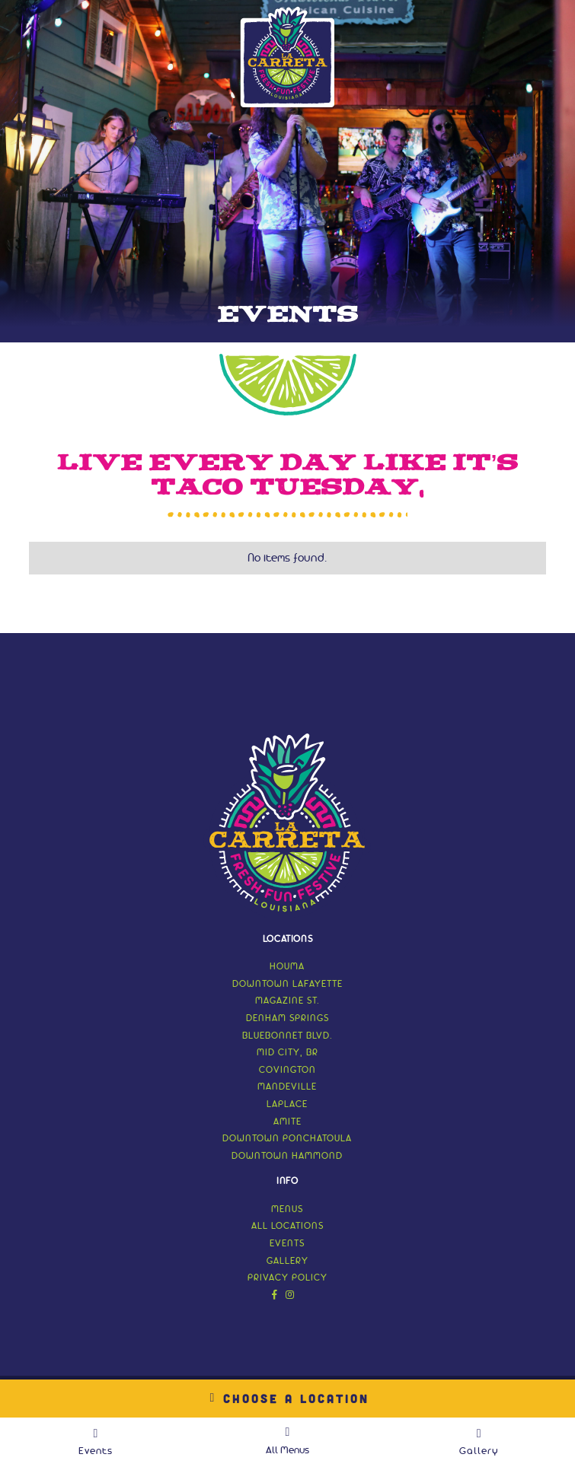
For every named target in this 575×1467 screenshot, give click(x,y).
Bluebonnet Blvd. (287, 1036)
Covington (287, 1070)
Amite (287, 1122)
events (287, 1244)
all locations (287, 1226)
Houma (287, 967)
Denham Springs (287, 1018)
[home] (288, 57)
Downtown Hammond (287, 1156)
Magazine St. (287, 1001)
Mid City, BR (287, 1053)
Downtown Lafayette (287, 984)
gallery (287, 1261)
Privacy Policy (287, 1278)
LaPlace (287, 1104)
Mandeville (287, 1087)
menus (287, 1209)
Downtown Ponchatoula (287, 1139)
